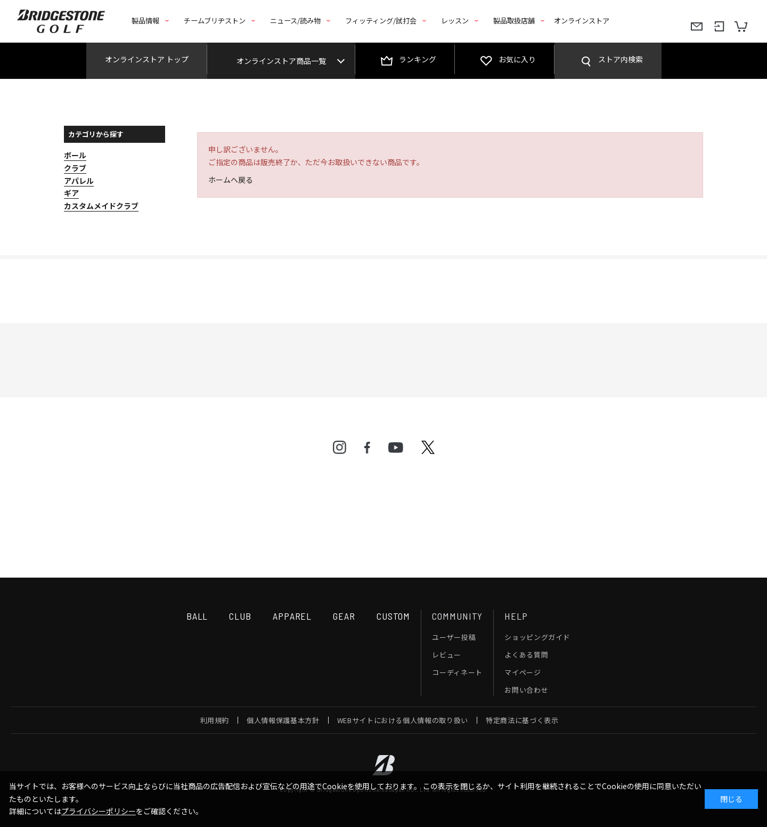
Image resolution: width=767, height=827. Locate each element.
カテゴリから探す (96, 134)
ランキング (417, 59)
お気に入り (517, 59)
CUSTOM (393, 616)
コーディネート (457, 672)
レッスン (455, 20)
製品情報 (145, 20)
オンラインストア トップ (147, 59)
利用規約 (215, 720)
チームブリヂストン (215, 20)
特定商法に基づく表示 (522, 720)
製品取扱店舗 (514, 20)
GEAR (344, 616)
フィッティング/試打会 (381, 20)
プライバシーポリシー (98, 811)
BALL (197, 616)
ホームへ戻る (230, 179)
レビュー (446, 655)
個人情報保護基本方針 (283, 720)
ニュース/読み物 (295, 20)
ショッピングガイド (537, 637)
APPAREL (292, 616)
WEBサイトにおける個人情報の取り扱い (402, 720)
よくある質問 (526, 655)
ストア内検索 (620, 59)
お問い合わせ (526, 690)
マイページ (522, 672)
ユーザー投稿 (454, 637)
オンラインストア (581, 20)
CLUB (240, 616)
